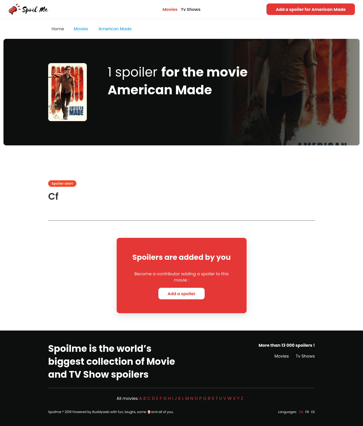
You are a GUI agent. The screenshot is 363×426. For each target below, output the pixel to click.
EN (301, 412)
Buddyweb (101, 412)
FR (307, 412)
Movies (170, 9)
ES (313, 412)
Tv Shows (190, 9)
